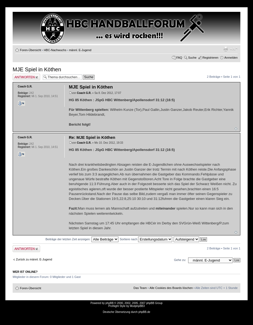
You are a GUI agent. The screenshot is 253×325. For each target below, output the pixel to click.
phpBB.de (144, 311)
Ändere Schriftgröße (234, 49)
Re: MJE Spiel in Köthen (92, 137)
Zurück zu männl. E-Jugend (34, 259)
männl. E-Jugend (80, 50)
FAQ (179, 57)
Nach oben (235, 128)
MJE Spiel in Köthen (37, 69)
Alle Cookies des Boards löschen (171, 287)
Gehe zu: (180, 260)
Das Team (140, 287)
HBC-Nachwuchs (55, 50)
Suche (192, 57)
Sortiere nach (146, 239)
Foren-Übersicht (30, 50)
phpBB (110, 303)
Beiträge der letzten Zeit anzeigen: (81, 239)
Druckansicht (226, 49)
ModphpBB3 (137, 306)
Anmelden (231, 57)
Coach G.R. (84, 92)
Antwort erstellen (26, 77)
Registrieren (210, 57)
